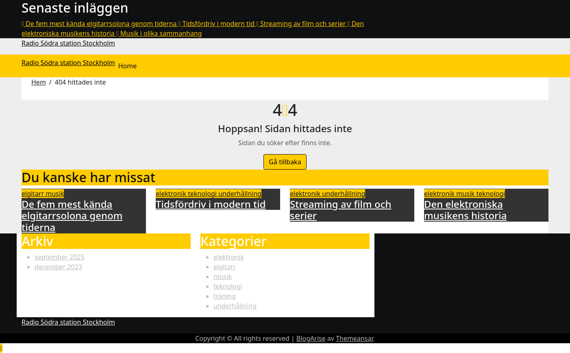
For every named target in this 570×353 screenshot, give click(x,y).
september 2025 (60, 257)
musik (55, 193)
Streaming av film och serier (341, 209)
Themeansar (354, 338)
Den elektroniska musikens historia (465, 209)
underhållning (239, 193)
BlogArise (311, 338)
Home (127, 65)
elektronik (172, 193)
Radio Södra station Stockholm (68, 43)
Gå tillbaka (285, 161)
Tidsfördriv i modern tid (211, 204)
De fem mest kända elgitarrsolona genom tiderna (72, 215)
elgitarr (34, 193)
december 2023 (58, 266)
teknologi (203, 193)
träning (224, 296)
